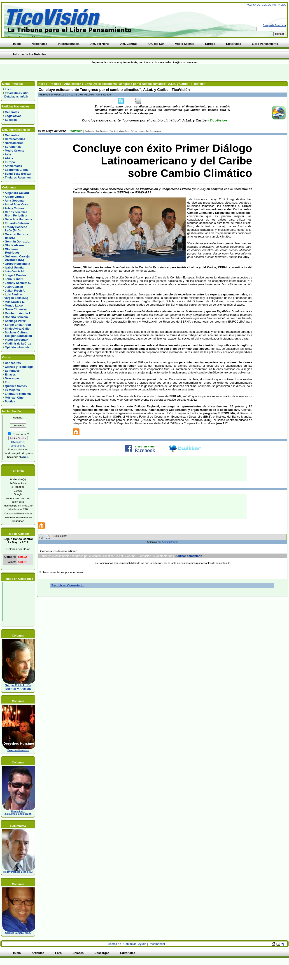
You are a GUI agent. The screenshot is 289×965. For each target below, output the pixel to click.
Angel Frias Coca (16, 204)
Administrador (170, 542)
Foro (8, 382)
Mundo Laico (14, 305)
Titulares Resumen (18, 177)
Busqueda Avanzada (274, 25)
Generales (12, 112)
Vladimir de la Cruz (18, 343)
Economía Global (17, 169)
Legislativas (13, 116)
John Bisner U (15, 279)
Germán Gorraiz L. (17, 241)
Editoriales (12, 370)
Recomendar (157, 944)
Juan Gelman (14, 286)
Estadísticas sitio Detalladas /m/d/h (15, 94)
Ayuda (281, 5)
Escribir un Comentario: (67, 585)
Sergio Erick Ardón (18, 324)
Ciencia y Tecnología (19, 366)
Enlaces (10, 374)
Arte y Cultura (14, 208)
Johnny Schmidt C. (18, 283)
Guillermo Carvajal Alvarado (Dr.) (16, 258)
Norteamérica (14, 143)
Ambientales (13, 166)
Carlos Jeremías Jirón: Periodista (15, 213)
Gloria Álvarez (14, 245)
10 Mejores (12, 390)
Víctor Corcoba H (17, 339)
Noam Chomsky (16, 309)
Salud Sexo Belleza (18, 173)
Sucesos (11, 119)
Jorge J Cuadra (15, 275)
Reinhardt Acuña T (17, 313)
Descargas (12, 378)
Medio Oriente (14, 150)
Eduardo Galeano (17, 223)
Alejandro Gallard (17, 193)
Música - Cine (14, 397)
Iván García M (14, 271)
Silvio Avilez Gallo (17, 328)
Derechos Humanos (18, 219)
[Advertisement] (69, 72)
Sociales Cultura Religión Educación (17, 334)
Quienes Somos (16, 386)
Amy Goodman (15, 200)
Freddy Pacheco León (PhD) (15, 228)
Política (10, 401)
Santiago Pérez (15, 321)
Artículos (55, 84)
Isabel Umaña (14, 267)
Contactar (269, 5)
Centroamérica (15, 139)
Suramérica (13, 146)
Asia (8, 154)
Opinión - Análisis (17, 347)
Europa (10, 162)
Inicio (8, 89)
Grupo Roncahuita (17, 263)
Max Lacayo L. (15, 301)
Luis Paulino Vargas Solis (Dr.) (15, 296)
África (9, 158)
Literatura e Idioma (18, 393)
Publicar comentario (188, 556)
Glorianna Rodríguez (11, 250)
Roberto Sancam (16, 317)
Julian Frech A (15, 290)
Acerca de (253, 5)
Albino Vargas (14, 196)
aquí (25, 456)
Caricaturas (13, 363)
